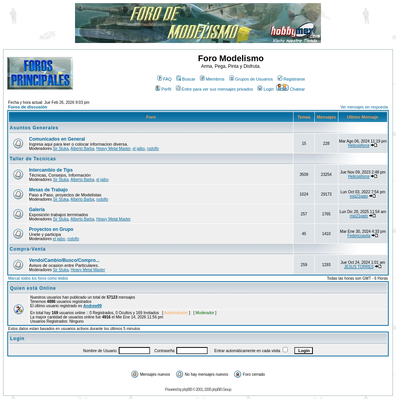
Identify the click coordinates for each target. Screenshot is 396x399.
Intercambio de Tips (51, 170)
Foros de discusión (27, 107)
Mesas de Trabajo (48, 190)
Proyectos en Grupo (51, 229)
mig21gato (359, 196)
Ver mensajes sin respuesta (364, 107)
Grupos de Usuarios (251, 79)
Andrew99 (92, 306)
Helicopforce (359, 145)
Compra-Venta (28, 249)
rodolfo (153, 148)
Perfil (163, 89)
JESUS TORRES (359, 267)
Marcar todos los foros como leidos (38, 278)
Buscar (185, 79)
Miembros (212, 79)
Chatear (290, 89)
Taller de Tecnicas (33, 159)
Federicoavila (358, 236)
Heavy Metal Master (113, 148)
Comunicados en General (57, 139)
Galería (37, 209)
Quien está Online (33, 288)
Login (266, 89)
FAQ (164, 79)
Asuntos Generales (34, 128)
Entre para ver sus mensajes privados (214, 89)
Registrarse (291, 79)
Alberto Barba (82, 148)
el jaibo (139, 148)
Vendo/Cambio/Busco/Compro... (64, 260)
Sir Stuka (61, 148)
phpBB (187, 389)
